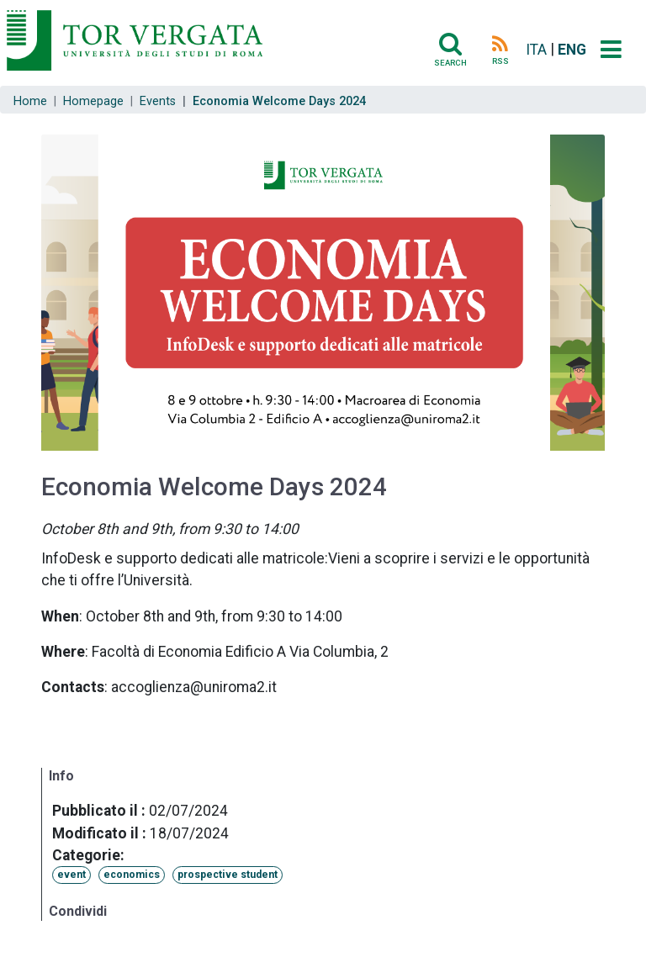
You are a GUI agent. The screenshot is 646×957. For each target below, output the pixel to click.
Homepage (93, 101)
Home (30, 101)
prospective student (227, 874)
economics (131, 874)
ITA (536, 49)
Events (158, 101)
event (71, 874)
